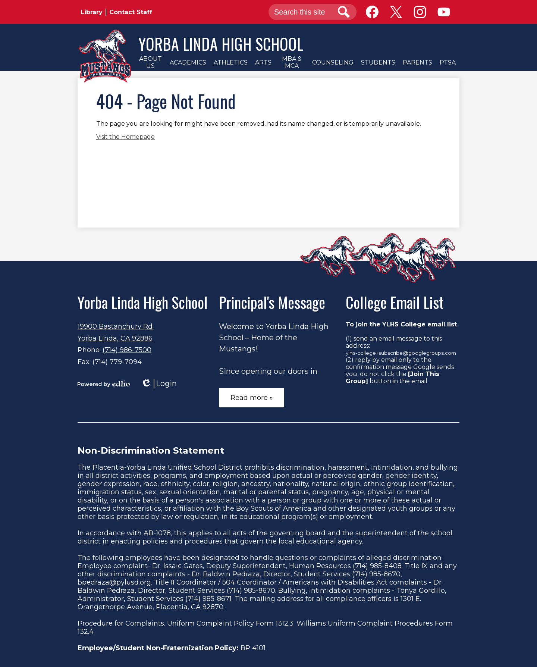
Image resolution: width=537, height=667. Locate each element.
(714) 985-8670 (376, 574)
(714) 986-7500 (127, 350)
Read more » (251, 398)
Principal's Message (272, 302)
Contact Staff (130, 12)
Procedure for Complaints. (121, 623)
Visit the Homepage (125, 136)
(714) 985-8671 (208, 599)
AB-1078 (157, 533)
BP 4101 (253, 648)
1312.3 (284, 623)
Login (159, 383)
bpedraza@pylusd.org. (115, 582)
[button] (150, 62)
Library (92, 12)
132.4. (86, 631)
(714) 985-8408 (377, 566)
